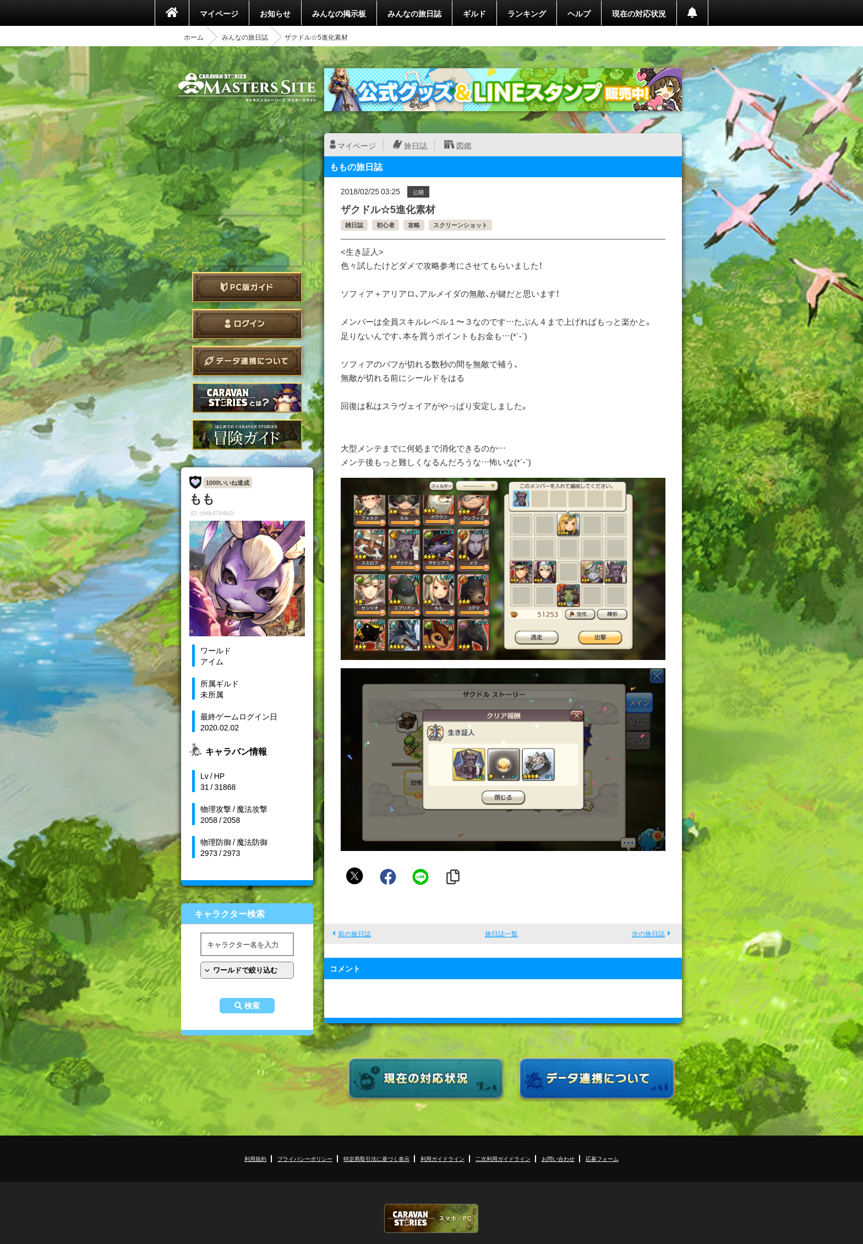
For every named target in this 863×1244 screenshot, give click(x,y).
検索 (252, 1006)
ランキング (526, 13)
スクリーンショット (460, 225)
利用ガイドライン (442, 1158)
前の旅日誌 (354, 934)
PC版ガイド (247, 287)
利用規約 (255, 1158)
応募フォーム (602, 1158)
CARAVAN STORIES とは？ (247, 398)
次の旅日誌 (648, 934)
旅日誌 (415, 145)
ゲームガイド (247, 434)
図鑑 (464, 145)
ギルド (474, 13)
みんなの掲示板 (339, 13)
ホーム (194, 37)
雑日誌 (354, 225)
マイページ (219, 13)
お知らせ (275, 13)
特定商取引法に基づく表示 (376, 1158)
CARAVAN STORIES (431, 1218)
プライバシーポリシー (304, 1158)
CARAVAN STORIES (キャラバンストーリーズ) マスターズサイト (247, 87)
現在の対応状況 (639, 13)
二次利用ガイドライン (503, 1158)
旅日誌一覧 (501, 934)
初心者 (385, 225)
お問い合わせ (558, 1158)
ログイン (247, 324)
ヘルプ (579, 13)
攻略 (414, 225)
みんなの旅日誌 (414, 13)
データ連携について (247, 361)
